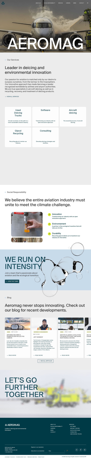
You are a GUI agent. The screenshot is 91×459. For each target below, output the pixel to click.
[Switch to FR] (87, 3)
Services (60, 3)
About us (38, 3)
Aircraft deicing (75, 428)
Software (73, 426)
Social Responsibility (49, 3)
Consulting (73, 432)
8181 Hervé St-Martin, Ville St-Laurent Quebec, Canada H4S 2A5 (11, 449)
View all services (12, 98)
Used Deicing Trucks (76, 434)
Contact (81, 3)
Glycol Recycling (75, 430)
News (74, 3)
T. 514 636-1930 (8, 452)
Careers (68, 3)
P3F (85, 456)
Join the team (12, 282)
